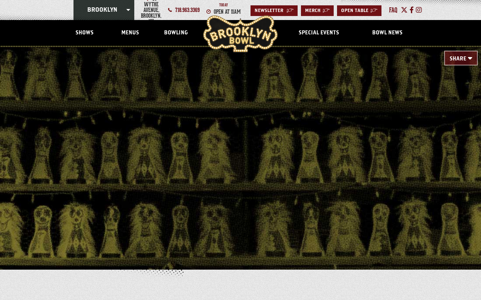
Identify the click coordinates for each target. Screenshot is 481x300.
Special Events (319, 32)
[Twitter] (404, 10)
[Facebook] (412, 10)
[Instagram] (419, 10)
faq (393, 10)
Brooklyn (102, 10)
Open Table (359, 10)
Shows (84, 32)
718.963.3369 (187, 10)
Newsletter (274, 10)
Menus (130, 32)
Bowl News (387, 32)
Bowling (176, 32)
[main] (240, 147)
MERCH (317, 10)
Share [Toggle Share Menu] (458, 58)
